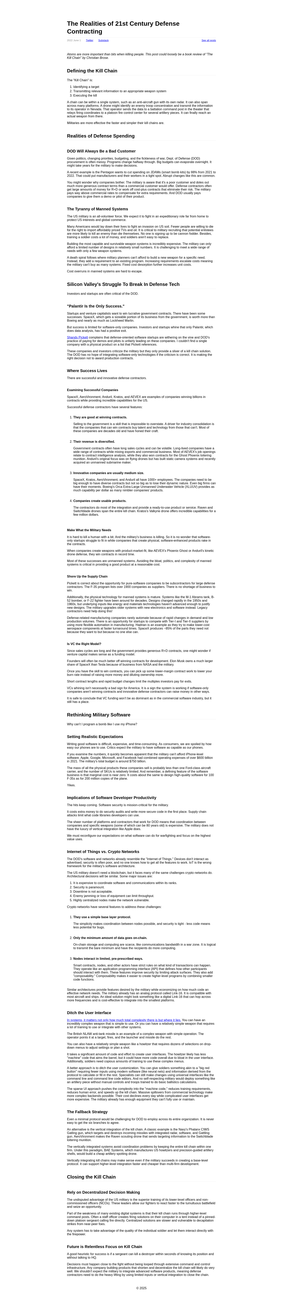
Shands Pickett (77, 337)
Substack (103, 40)
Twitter (89, 40)
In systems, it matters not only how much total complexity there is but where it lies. (124, 1020)
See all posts (209, 40)
